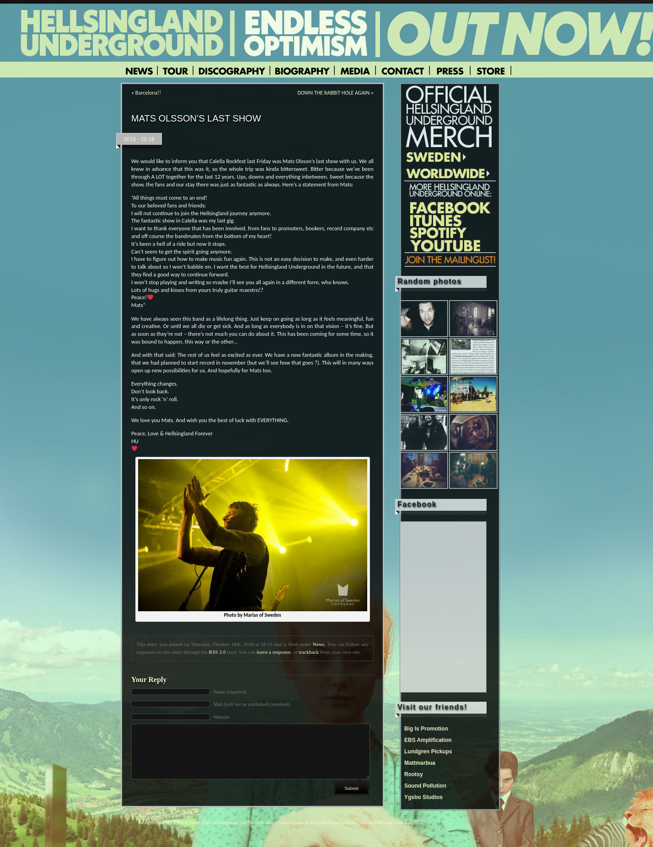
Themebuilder (261, 823)
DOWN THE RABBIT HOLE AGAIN (334, 93)
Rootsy (413, 774)
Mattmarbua (419, 763)
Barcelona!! (148, 93)
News (319, 644)
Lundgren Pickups (428, 751)
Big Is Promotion (426, 728)
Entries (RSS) (372, 823)
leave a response (273, 652)
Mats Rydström (342, 823)
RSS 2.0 (217, 652)
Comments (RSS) (408, 823)
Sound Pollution (425, 786)
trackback (309, 652)
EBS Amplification (428, 740)
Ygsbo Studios (423, 797)
